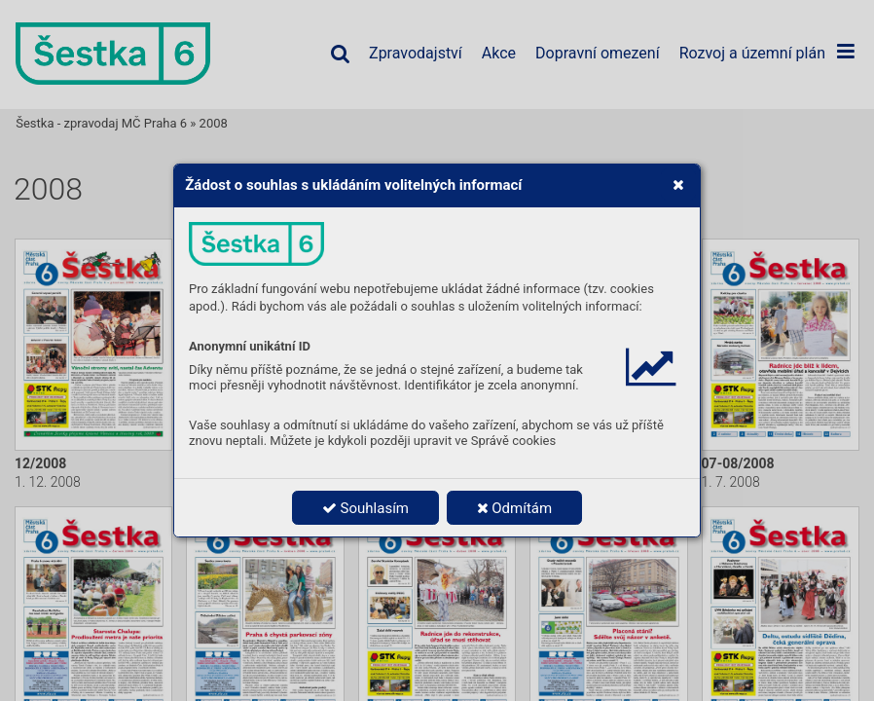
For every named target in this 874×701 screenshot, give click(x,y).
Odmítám (515, 508)
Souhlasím (365, 508)
